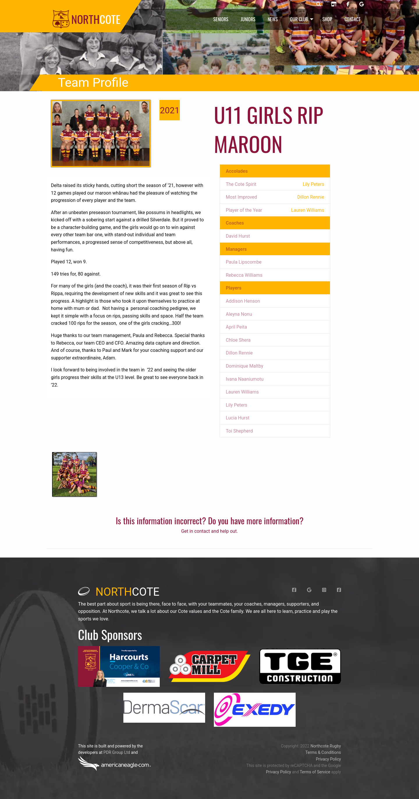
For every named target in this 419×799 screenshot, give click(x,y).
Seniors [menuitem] (220, 19)
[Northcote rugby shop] (333, 4)
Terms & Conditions (323, 752)
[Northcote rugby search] (318, 4)
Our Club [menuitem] (299, 19)
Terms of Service (315, 772)
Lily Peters (236, 405)
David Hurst (238, 236)
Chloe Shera (238, 340)
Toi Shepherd (239, 431)
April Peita (236, 327)
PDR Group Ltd (116, 752)
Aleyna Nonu (239, 314)
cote (118, 591)
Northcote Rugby (325, 746)
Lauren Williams (242, 392)
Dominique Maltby (244, 366)
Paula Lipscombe (244, 262)
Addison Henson (243, 301)
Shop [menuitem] (327, 19)
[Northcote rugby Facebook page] (348, 4)
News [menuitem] (273, 19)
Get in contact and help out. (209, 531)
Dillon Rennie (239, 353)
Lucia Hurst (237, 418)
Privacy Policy (328, 759)
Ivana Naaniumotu (245, 379)
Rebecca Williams (244, 275)
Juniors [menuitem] (248, 19)
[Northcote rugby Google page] (361, 4)
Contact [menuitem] (353, 19)
